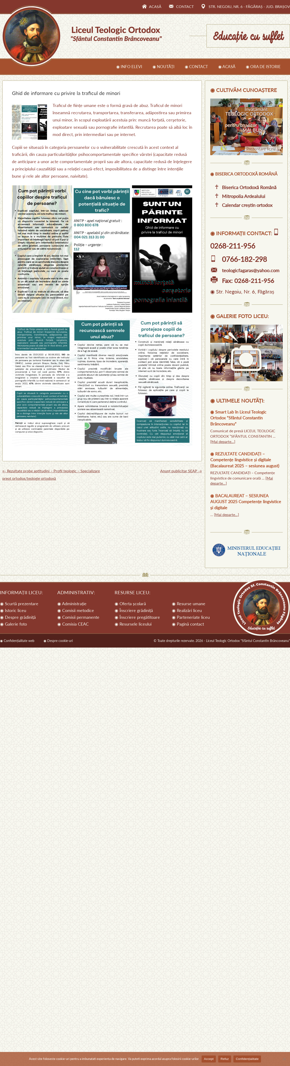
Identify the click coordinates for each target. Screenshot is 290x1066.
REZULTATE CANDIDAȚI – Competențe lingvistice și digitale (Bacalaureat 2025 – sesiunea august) (244, 459)
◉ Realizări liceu (187, 610)
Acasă (151, 6)
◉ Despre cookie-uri (58, 641)
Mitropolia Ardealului (237, 196)
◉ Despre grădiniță (18, 617)
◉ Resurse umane (188, 603)
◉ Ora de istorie (263, 66)
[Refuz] (284, 1059)
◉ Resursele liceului (133, 623)
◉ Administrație (72, 603)
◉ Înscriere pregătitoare (137, 617)
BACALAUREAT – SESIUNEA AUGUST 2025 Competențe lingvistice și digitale (245, 501)
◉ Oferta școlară (130, 603)
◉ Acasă (227, 66)
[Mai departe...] (222, 441)
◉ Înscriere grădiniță (134, 610)
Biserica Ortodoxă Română (243, 187)
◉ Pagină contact (188, 623)
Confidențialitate (247, 1059)
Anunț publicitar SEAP (181, 471)
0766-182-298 (238, 259)
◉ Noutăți (163, 66)
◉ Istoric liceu (13, 610)
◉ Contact (196, 66)
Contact (181, 6)
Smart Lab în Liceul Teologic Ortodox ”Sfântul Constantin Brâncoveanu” (238, 417)
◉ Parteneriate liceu (191, 617)
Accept (209, 1059)
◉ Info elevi (129, 66)
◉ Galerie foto (13, 623)
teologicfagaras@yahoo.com (244, 270)
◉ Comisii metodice (75, 610)
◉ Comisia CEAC (73, 623)
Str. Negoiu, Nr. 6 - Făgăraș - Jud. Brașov (246, 6)
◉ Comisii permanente (78, 617)
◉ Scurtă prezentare (19, 603)
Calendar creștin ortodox (241, 205)
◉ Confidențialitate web (17, 641)
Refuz (225, 1059)
